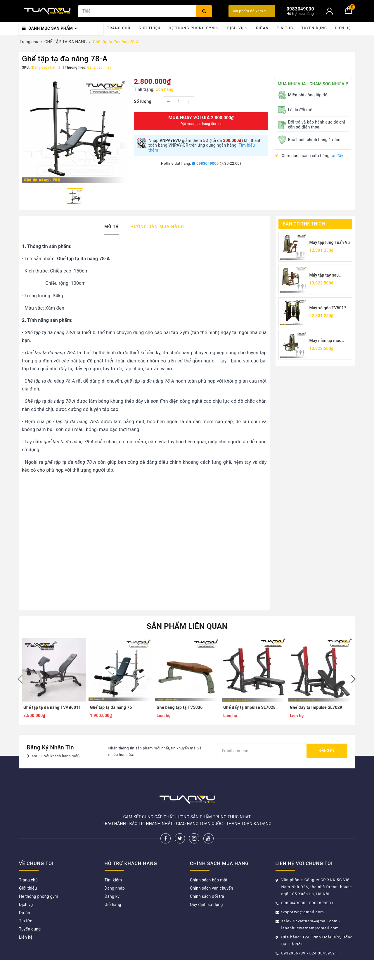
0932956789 (294, 953)
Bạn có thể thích (304, 224)
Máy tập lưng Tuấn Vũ (329, 242)
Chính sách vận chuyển (211, 888)
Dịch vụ (237, 28)
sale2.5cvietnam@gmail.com (309, 921)
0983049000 (205, 163)
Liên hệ (343, 28)
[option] (75, 131)
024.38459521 (323, 953)
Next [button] (353, 679)
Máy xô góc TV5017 (328, 307)
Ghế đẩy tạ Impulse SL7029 (316, 707)
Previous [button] (20, 679)
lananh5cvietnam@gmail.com (310, 928)
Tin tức (285, 28)
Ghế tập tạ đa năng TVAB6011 (52, 707)
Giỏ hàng (113, 904)
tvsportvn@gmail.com (302, 912)
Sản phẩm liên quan (187, 626)
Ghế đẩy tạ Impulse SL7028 (249, 707)
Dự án (262, 28)
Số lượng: (143, 101)
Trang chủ (118, 28)
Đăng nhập (115, 888)
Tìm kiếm (113, 880)
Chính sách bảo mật (208, 880)
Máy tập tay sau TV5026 (324, 275)
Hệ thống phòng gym (194, 28)
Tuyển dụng (314, 28)
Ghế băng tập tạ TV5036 (180, 707)
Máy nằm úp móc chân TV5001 (325, 341)
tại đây (336, 155)
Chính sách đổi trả (207, 896)
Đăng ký (327, 751)
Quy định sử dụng (206, 904)
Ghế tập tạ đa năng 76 (111, 707)
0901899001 (321, 903)
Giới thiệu (149, 28)
